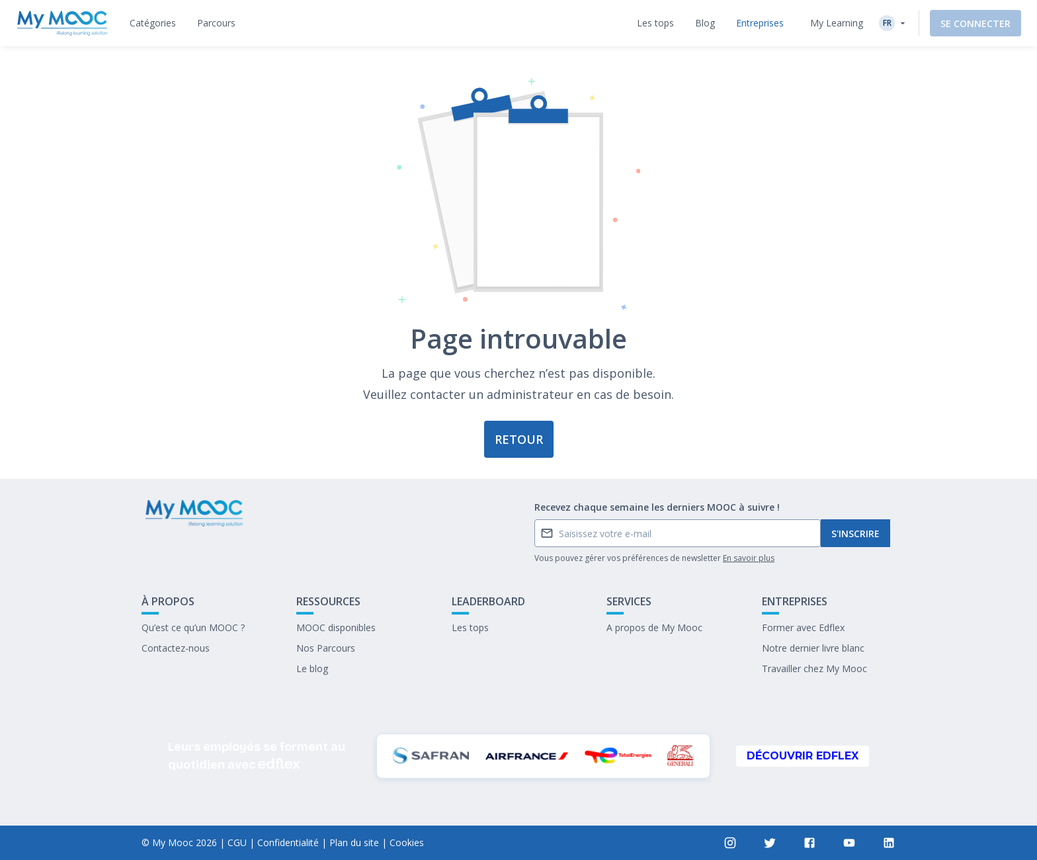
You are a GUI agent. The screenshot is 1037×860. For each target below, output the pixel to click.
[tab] (153, 23)
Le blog (312, 668)
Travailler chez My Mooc (814, 668)
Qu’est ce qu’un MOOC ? (193, 627)
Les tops (470, 627)
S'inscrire (855, 533)
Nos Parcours (325, 648)
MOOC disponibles (336, 627)
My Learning (836, 23)
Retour (519, 439)
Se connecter (975, 23)
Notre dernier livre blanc (813, 648)
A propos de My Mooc (654, 627)
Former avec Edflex (803, 627)
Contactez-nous (176, 648)
